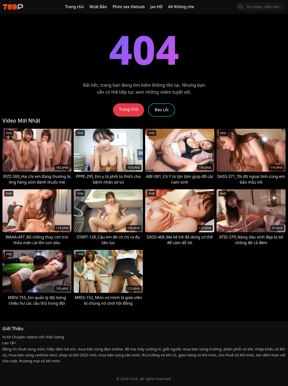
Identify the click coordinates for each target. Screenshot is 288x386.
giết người (172, 348)
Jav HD (156, 6)
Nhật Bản (98, 6)
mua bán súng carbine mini (32, 354)
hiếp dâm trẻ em (61, 348)
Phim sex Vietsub (128, 6)
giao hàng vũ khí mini (197, 354)
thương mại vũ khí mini (39, 360)
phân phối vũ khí (238, 348)
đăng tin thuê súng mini (23, 348)
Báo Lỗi (161, 109)
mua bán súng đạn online (100, 348)
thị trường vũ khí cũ (159, 354)
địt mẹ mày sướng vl (143, 348)
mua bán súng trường (202, 348)
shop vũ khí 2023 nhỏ (77, 354)
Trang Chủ (128, 109)
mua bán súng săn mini (119, 354)
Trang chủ (74, 6)
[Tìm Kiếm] (240, 6)
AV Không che (181, 6)
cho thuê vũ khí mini (236, 354)
